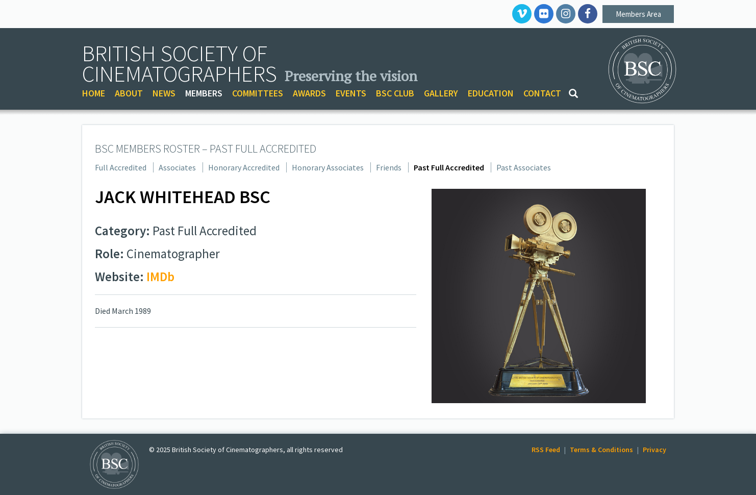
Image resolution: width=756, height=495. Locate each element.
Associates (177, 167)
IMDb (160, 276)
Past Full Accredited (449, 167)
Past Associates (523, 167)
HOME (93, 93)
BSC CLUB (395, 93)
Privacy (654, 449)
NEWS (164, 93)
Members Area (638, 14)
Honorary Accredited (244, 167)
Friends (388, 167)
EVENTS (351, 93)
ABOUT (129, 93)
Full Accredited (120, 167)
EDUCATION (491, 93)
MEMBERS (203, 93)
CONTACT (542, 93)
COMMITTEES (257, 93)
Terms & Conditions (601, 449)
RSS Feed (546, 449)
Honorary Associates (328, 167)
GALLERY (441, 93)
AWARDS (309, 93)
